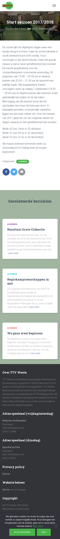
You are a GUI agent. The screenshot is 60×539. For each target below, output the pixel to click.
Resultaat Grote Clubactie (26, 229)
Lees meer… (14, 253)
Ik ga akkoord (22, 532)
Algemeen (22, 161)
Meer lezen (38, 526)
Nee (44, 532)
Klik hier (6, 474)
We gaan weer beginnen (25, 333)
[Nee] (56, 525)
